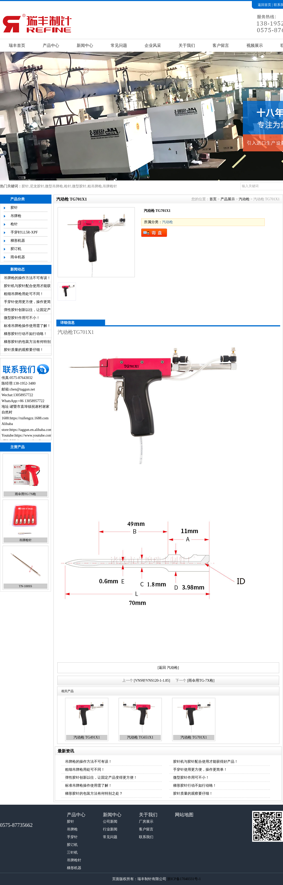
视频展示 (254, 45)
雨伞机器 (18, 257)
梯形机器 (18, 240)
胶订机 (16, 249)
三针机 (72, 852)
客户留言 (221, 45)
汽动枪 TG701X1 (194, 737)
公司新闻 (110, 821)
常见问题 (119, 45)
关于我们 (187, 45)
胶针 (25, 186)
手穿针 (72, 837)
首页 (213, 199)
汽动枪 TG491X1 (87, 737)
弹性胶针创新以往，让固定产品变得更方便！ (101, 777)
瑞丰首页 (17, 45)
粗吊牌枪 (94, 186)
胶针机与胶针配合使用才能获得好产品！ (205, 761)
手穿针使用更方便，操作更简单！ (200, 769)
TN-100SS (25, 586)
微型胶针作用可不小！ (22, 318)
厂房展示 (146, 821)
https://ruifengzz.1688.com (29, 418)
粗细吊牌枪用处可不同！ (23, 294)
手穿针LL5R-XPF (24, 232)
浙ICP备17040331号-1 (184, 879)
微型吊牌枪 (54, 186)
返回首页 (264, 5)
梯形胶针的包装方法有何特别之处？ (94, 793)
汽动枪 (244, 199)
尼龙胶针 (37, 186)
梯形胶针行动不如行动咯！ (25, 334)
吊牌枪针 (110, 186)
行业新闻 (110, 829)
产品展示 (227, 199)
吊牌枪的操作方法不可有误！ (27, 278)
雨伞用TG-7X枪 (25, 494)
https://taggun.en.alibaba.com (31, 430)
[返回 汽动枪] (168, 668)
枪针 (67, 186)
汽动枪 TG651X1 (140, 737)
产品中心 (51, 45)
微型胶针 (79, 186)
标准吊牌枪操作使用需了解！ (27, 326)
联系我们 (146, 837)
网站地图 (184, 814)
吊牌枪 (16, 216)
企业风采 (153, 45)
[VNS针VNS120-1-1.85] (152, 680)
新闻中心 (85, 45)
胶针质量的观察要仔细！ (23, 350)
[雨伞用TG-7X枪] (201, 680)
